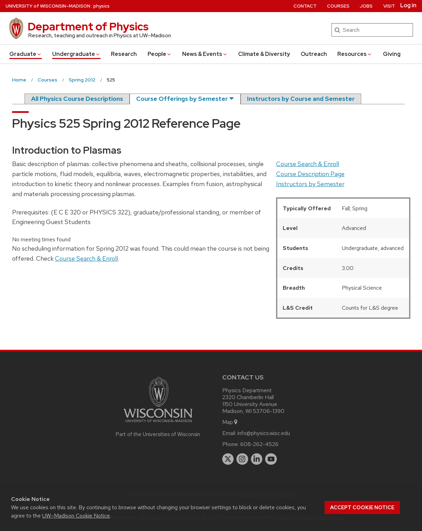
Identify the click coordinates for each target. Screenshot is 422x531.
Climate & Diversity (264, 54)
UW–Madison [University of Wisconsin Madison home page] (48, 6)
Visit (389, 6)
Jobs (366, 6)
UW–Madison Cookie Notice (76, 515)
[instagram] (242, 459)
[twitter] (228, 459)
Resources (354, 54)
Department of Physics (88, 26)
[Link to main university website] (158, 423)
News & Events (205, 54)
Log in (408, 5)
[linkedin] (257, 459)
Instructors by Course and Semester (301, 99)
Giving (392, 54)
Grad (25, 54)
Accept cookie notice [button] (362, 507)
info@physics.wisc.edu (263, 433)
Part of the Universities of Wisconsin (158, 434)
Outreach (314, 54)
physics (101, 6)
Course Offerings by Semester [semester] (182, 99)
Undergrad (76, 54)
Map (230, 422)
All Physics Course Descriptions (77, 99)
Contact (305, 6)
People (160, 54)
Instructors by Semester (310, 184)
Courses (338, 6)
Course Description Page (310, 174)
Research (124, 54)
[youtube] (271, 459)
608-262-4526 (259, 444)
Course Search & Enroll (307, 164)
